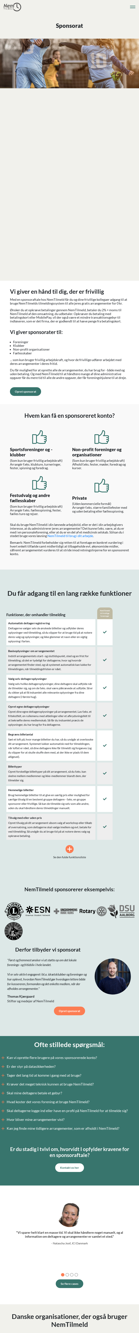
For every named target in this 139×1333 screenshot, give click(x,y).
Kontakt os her (69, 1167)
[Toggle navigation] (132, 7)
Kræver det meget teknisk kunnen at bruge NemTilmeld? (48, 1084)
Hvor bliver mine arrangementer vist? (33, 1120)
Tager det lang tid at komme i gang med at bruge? (41, 1075)
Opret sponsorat (25, 391)
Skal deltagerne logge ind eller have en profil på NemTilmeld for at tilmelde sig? (65, 1111)
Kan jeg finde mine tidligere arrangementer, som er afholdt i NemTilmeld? (60, 1128)
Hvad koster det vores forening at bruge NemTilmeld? (45, 1102)
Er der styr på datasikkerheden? (29, 1066)
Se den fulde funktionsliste (69, 852)
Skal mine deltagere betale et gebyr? (32, 1093)
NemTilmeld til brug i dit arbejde (70, 536)
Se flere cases (69, 1283)
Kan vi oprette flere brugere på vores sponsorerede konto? (49, 1058)
